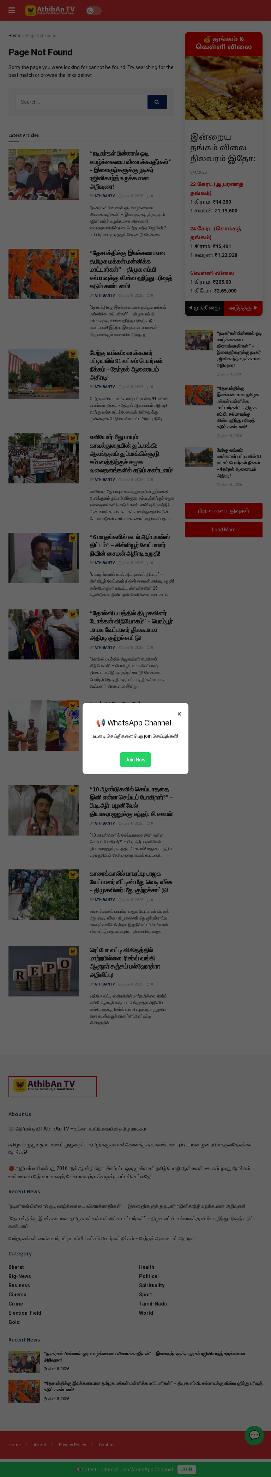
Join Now (135, 759)
